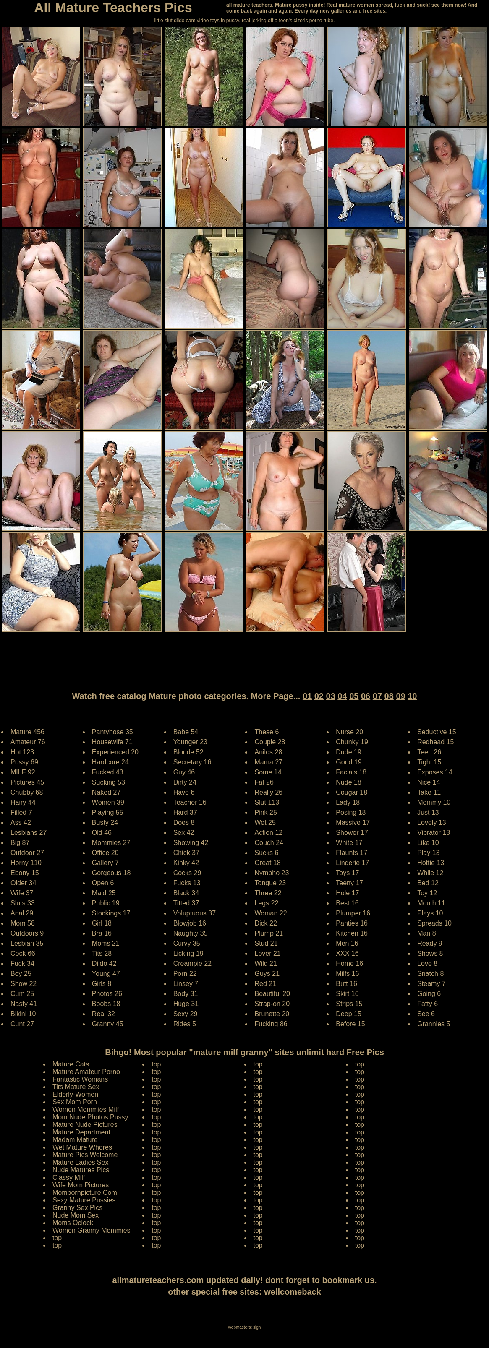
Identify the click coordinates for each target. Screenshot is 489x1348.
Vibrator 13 (433, 832)
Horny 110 (26, 862)
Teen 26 (429, 752)
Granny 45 (107, 1023)
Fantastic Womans (80, 1079)
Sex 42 (183, 832)
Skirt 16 (347, 993)
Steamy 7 (431, 983)
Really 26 (268, 792)
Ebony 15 (24, 872)
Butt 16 (346, 983)
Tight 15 (429, 762)
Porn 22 (185, 973)
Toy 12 (427, 893)
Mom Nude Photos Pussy (90, 1117)
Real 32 (103, 1013)
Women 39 (108, 802)
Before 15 (350, 1023)
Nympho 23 (271, 872)
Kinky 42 (186, 862)
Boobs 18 (106, 1003)
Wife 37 (21, 893)
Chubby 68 (26, 792)
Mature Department (81, 1132)
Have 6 (184, 792)
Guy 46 (184, 772)
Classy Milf (68, 1177)
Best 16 (347, 903)
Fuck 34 (22, 963)
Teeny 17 (349, 882)
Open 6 (103, 882)
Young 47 (106, 973)
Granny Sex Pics (77, 1207)
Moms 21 (106, 943)
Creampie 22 (192, 963)
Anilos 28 (268, 752)
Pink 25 (265, 812)
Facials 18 (351, 772)
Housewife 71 (112, 742)
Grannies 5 (433, 1023)
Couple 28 (269, 742)
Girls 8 (101, 983)
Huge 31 (186, 1003)
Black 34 (186, 893)
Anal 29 (21, 913)
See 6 (426, 1013)
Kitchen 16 (352, 933)
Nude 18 (348, 782)
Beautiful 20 (272, 993)
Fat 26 (263, 782)
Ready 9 (429, 943)
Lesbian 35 (26, 943)
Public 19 (106, 903)
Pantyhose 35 (112, 731)
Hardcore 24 (110, 762)
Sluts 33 (22, 903)
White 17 (349, 842)
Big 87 (19, 842)
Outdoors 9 (27, 933)
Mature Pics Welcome (85, 1154)
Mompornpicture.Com (84, 1192)
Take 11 (429, 792)
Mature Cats (70, 1064)
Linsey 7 (186, 983)
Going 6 (429, 993)
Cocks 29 (187, 872)
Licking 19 (188, 953)
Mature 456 (27, 731)
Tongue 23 (270, 882)
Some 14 (267, 772)
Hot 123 (22, 752)
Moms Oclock (72, 1222)
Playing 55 (107, 812)
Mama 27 (268, 762)
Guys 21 (267, 973)
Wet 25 (264, 822)
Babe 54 (186, 731)
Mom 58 (22, 923)
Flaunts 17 (351, 852)
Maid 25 (104, 893)
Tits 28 (102, 953)
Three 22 (267, 893)
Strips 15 (349, 1003)
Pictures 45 (27, 782)
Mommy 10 (433, 802)
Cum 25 (22, 993)
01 (307, 696)
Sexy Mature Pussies (83, 1200)
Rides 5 (184, 1023)
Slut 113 (266, 802)
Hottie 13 (430, 862)
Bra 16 (102, 933)
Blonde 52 (188, 752)
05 (353, 696)
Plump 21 (268, 933)
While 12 (430, 872)
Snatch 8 (430, 973)
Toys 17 (347, 872)
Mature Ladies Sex (80, 1162)
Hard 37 (185, 812)
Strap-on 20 (272, 1003)
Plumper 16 (353, 913)
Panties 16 (352, 923)
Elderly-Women (75, 1094)
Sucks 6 (266, 852)
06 (365, 696)
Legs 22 (266, 903)
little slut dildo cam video (181, 20)
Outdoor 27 (27, 852)
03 (330, 696)
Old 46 (102, 832)
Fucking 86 (270, 1023)
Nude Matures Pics (80, 1169)
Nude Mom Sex (75, 1215)
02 (319, 696)
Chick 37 (186, 852)
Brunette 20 (271, 1013)
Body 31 (185, 993)
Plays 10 (430, 913)
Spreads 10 (434, 923)
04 (342, 696)
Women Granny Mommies (91, 1230)
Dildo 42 (104, 963)
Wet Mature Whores (82, 1147)
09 (400, 696)
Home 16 (349, 963)
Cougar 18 (351, 792)
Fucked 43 (107, 772)
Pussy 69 (24, 762)
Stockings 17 (111, 913)
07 (377, 696)
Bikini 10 (23, 1013)
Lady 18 (348, 802)
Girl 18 (102, 923)
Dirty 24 (184, 782)
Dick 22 (265, 923)
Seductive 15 (436, 731)
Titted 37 (186, 903)
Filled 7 (21, 812)
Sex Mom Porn (74, 1102)
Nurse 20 (349, 731)
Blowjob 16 (189, 923)
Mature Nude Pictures (85, 1124)
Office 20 (105, 852)
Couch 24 (268, 842)
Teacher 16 (190, 802)
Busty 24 (105, 822)
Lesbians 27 (28, 832)
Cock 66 (22, 953)
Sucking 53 (108, 782)
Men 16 (347, 943)
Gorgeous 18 (111, 872)
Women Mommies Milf (85, 1109)
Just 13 (428, 812)
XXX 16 (347, 953)
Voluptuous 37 (194, 913)
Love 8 (427, 963)
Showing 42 (191, 842)
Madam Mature (75, 1139)
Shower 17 (352, 832)
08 (389, 696)
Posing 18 (351, 812)
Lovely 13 (431, 822)
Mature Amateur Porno (86, 1071)
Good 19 (348, 762)
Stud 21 (265, 943)
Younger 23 (190, 742)
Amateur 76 (27, 742)
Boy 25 (20, 973)
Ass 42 (20, 822)
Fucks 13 (187, 882)
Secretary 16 (192, 762)
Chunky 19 (352, 742)
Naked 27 (106, 792)
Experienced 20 (115, 752)
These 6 (266, 731)
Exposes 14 (434, 772)
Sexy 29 (185, 1013)
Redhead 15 (435, 742)
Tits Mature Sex (75, 1086)
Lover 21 (267, 953)
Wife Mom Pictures (80, 1185)
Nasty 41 (23, 1003)
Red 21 (265, 983)
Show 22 (23, 983)
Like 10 (428, 842)
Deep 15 (348, 1013)
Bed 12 (428, 882)
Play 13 (428, 852)
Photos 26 (107, 993)
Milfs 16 (347, 973)
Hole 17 (347, 893)
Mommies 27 (111, 842)
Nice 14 (428, 782)
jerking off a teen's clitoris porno (286, 20)
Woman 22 (270, 913)
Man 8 (426, 933)
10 (412, 696)
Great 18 (267, 862)
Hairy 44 (23, 802)
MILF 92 (22, 772)
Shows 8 (430, 953)
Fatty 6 (427, 1003)
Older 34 (23, 882)
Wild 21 (265, 963)
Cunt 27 (22, 1023)
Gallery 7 (105, 862)
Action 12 (268, 832)
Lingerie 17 (352, 862)
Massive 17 (353, 822)
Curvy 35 (186, 943)
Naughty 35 (190, 933)
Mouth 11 (431, 903)
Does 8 (184, 822)
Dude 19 (348, 752)
